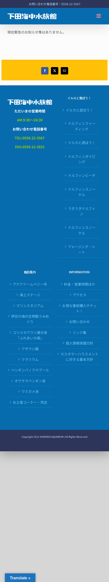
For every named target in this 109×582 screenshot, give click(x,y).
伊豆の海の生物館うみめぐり (30, 319)
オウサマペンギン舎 (30, 380)
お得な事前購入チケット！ (79, 308)
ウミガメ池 (30, 391)
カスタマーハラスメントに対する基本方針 (79, 356)
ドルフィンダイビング (81, 159)
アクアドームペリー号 (30, 284)
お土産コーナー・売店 (30, 402)
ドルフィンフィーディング (81, 126)
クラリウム (30, 359)
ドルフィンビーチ (81, 175)
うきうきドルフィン (81, 211)
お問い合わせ (79, 321)
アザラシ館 (30, 348)
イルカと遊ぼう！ (79, 110)
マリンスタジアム (30, 305)
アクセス (79, 294)
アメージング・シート (81, 249)
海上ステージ (30, 294)
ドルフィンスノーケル (81, 192)
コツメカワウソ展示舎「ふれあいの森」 (30, 335)
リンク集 (79, 332)
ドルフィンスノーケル (81, 230)
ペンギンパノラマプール (30, 369)
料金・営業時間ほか (79, 284)
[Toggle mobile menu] (99, 15)
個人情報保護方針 (79, 343)
